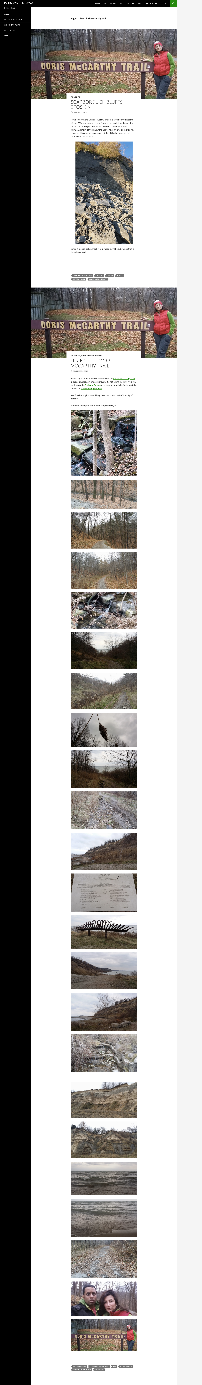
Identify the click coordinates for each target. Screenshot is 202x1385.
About (98, 3)
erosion (99, 276)
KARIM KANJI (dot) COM (18, 3)
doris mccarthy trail (82, 276)
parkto (120, 276)
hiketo (110, 276)
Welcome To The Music (113, 3)
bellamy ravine (79, 1366)
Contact (164, 3)
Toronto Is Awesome (91, 356)
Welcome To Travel (135, 3)
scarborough (79, 279)
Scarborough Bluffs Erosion (96, 104)
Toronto (75, 97)
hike (114, 1366)
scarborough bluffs (98, 279)
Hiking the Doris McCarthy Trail (91, 363)
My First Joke (151, 3)
